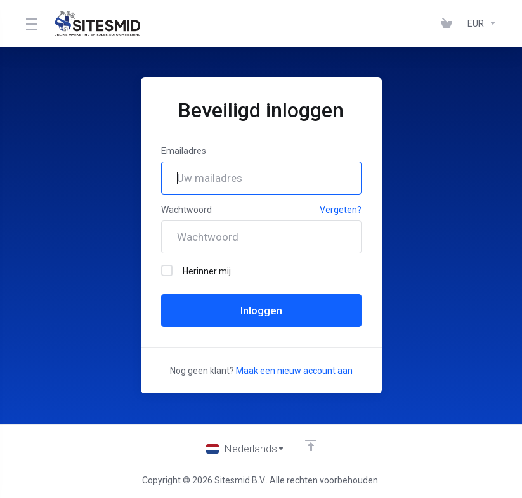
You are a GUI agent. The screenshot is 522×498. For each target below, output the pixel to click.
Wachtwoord (186, 210)
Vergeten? (341, 210)
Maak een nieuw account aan (294, 371)
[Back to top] (311, 445)
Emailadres (183, 151)
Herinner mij (196, 270)
